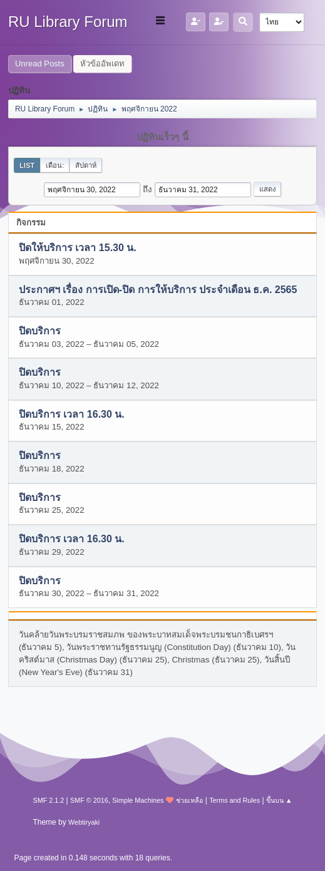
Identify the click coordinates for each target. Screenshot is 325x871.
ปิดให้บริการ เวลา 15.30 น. (78, 248)
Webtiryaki (84, 822)
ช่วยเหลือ (189, 800)
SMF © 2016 (89, 800)
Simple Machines (137, 800)
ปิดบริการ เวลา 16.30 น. (72, 414)
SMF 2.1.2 (48, 800)
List (26, 165)
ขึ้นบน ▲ (279, 800)
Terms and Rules (234, 800)
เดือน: (55, 165)
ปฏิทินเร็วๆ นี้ (162, 137)
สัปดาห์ (85, 165)
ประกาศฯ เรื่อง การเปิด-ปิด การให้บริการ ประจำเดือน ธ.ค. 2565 (158, 289)
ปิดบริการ (40, 331)
